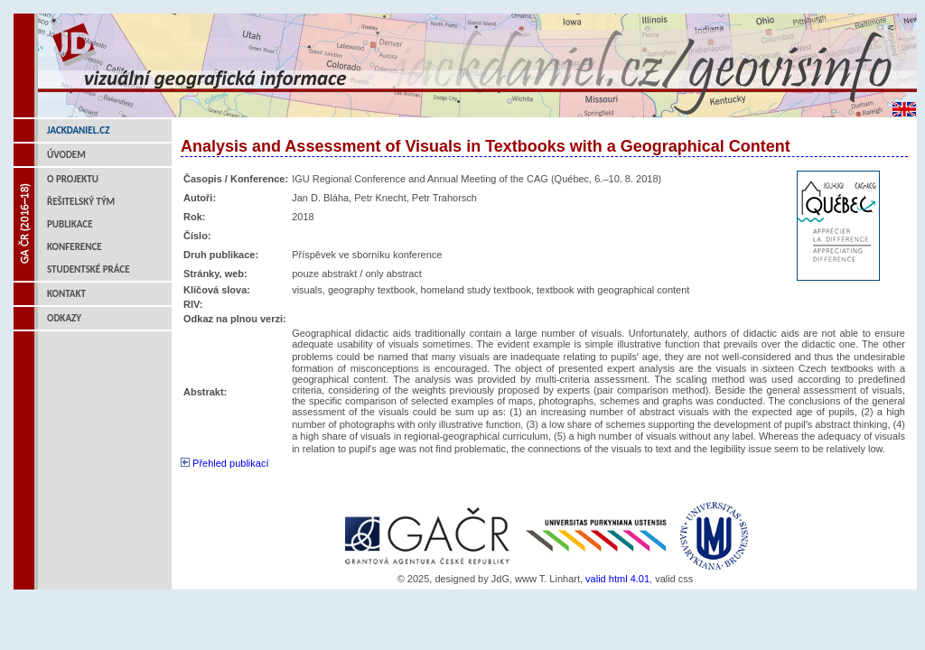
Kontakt (66, 294)
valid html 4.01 (617, 578)
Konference (74, 247)
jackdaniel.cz (78, 130)
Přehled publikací (224, 463)
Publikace (70, 224)
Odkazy (64, 318)
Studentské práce (88, 269)
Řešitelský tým (81, 202)
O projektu (72, 179)
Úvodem (66, 155)
